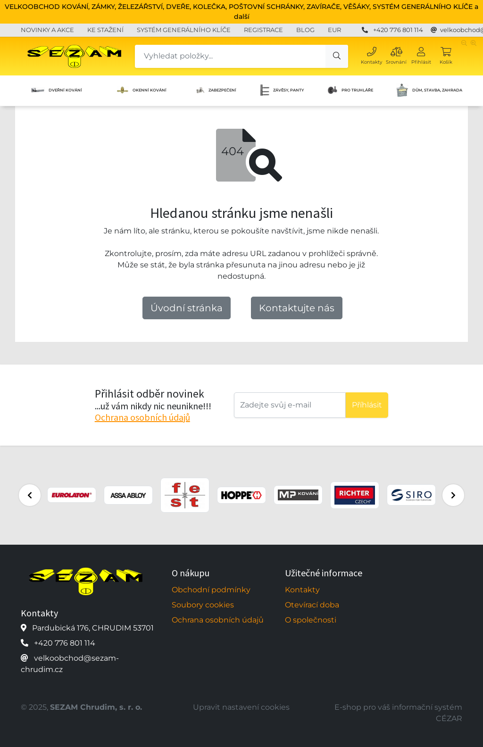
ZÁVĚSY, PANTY (282, 90)
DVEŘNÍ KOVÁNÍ (56, 90)
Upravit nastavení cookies (241, 707)
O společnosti (310, 619)
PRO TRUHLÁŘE (350, 90)
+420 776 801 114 (398, 29)
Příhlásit (367, 404)
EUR (334, 29)
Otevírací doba (312, 604)
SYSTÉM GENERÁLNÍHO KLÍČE (184, 29)
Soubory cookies (203, 604)
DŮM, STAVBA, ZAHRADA (429, 90)
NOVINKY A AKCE (47, 29)
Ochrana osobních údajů (142, 417)
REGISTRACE (263, 29)
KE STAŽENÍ (105, 29)
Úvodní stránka (186, 308)
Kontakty (302, 589)
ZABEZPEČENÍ (215, 90)
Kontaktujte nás (296, 308)
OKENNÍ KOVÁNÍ (142, 90)
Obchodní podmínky (211, 589)
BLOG (305, 29)
